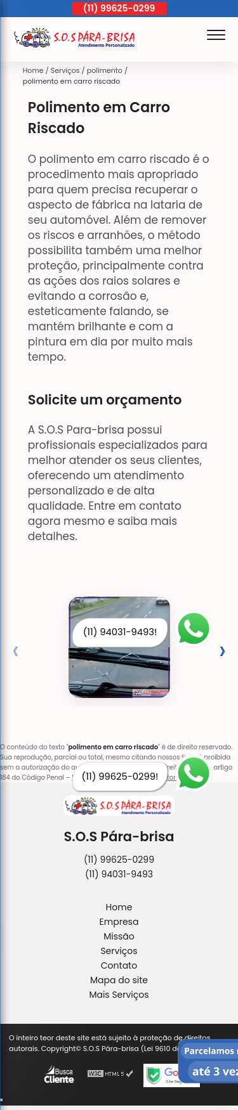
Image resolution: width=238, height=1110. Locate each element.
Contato (119, 965)
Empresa (119, 921)
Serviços (118, 951)
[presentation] (16, 650)
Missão (119, 936)
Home (119, 907)
